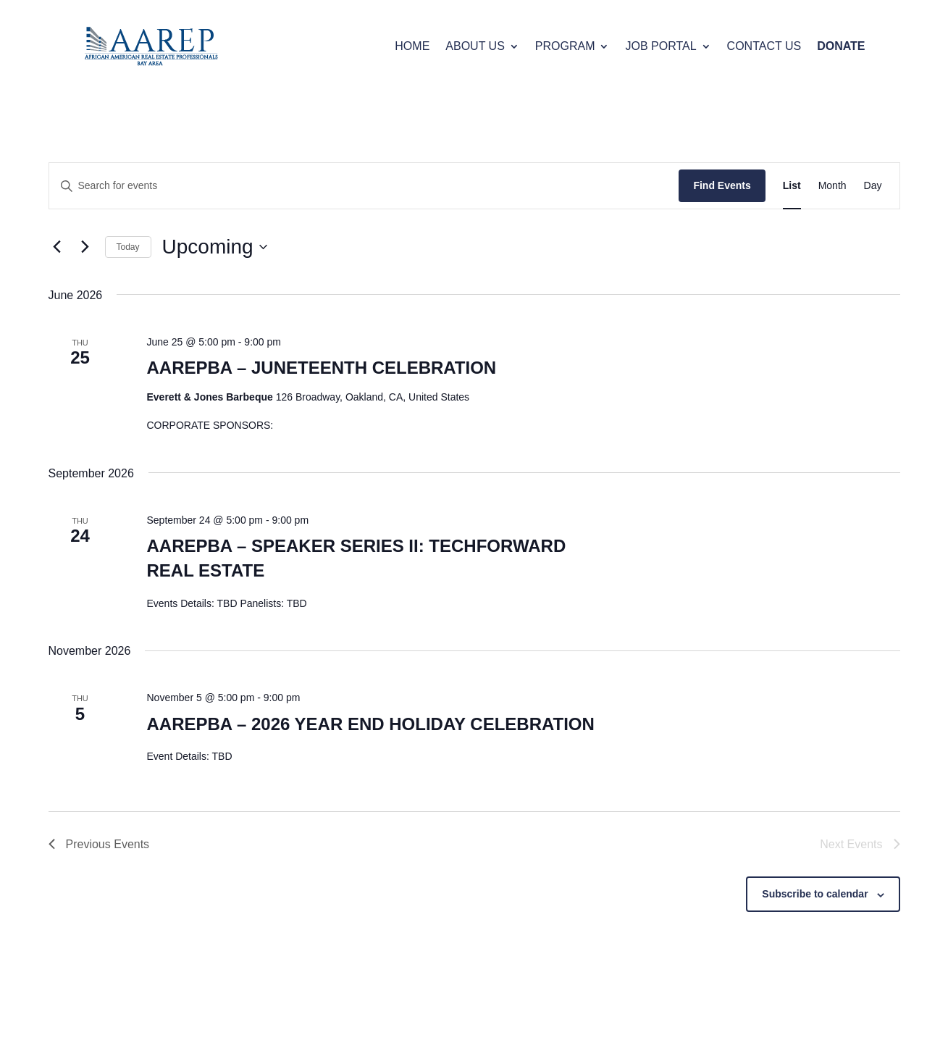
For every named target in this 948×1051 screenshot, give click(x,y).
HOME (412, 46)
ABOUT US (475, 46)
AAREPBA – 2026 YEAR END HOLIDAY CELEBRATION (370, 724)
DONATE (841, 46)
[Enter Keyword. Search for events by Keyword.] (364, 186)
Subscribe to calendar (815, 894)
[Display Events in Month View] (832, 186)
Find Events (721, 185)
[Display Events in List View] (792, 186)
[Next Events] (85, 247)
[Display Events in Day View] (873, 186)
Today (128, 247)
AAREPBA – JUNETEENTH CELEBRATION (321, 367)
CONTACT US (764, 46)
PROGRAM (565, 46)
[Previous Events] (57, 247)
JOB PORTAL (660, 46)
